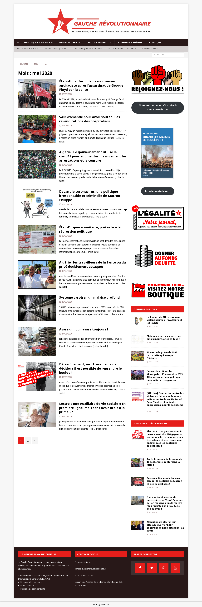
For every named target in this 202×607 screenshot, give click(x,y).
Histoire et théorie (130, 42)
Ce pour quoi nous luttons (88, 49)
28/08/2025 (153, 488)
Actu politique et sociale (33, 42)
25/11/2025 (153, 343)
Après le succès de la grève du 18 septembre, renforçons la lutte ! (164, 461)
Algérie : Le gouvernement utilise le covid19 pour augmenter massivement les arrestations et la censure (92, 156)
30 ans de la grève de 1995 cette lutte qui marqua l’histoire (162, 355)
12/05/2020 (67, 416)
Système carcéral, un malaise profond (89, 297)
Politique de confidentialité (32, 589)
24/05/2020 (67, 204)
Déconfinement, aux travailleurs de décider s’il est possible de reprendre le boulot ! (90, 368)
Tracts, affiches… (97, 42)
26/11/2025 (153, 326)
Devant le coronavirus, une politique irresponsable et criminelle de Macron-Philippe (90, 195)
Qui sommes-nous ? (26, 49)
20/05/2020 (67, 236)
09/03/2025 (153, 534)
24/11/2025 (153, 362)
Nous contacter (27, 585)
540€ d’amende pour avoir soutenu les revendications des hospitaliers (89, 119)
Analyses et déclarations (150, 423)
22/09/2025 (153, 469)
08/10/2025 (153, 449)
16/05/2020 (67, 302)
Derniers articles (145, 309)
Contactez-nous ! (150, 49)
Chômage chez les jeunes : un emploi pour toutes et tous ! (164, 337)
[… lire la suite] (106, 106)
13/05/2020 (67, 377)
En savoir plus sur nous (30, 582)
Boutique (155, 42)
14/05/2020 (67, 334)
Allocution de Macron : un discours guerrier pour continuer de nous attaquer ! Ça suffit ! (165, 526)
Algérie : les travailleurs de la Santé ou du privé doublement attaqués (92, 264)
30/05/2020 (67, 94)
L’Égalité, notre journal (55, 49)
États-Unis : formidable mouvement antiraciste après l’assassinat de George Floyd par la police (91, 85)
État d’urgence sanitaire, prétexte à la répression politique (90, 229)
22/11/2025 (153, 412)
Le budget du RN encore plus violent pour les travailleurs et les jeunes (164, 319)
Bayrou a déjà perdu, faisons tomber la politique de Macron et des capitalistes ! (164, 480)
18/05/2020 (67, 271)
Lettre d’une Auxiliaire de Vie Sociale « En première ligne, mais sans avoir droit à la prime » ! (92, 407)
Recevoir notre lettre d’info (122, 49)
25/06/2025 (153, 512)
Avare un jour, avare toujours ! (83, 329)
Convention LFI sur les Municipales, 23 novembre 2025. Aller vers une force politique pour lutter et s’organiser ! (165, 376)
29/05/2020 (67, 125)
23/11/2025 (153, 384)
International (68, 42)
